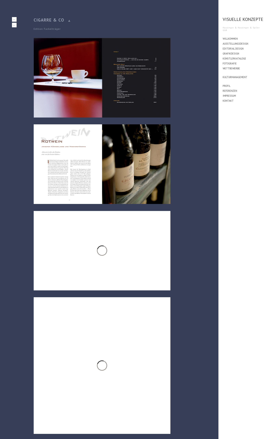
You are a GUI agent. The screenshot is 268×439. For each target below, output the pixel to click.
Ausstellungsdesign (235, 43)
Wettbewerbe (231, 68)
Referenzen (230, 90)
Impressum (229, 95)
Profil (226, 85)
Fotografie (230, 63)
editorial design (233, 48)
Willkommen (230, 38)
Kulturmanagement (235, 77)
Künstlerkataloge (234, 58)
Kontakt (228, 100)
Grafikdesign (231, 53)
